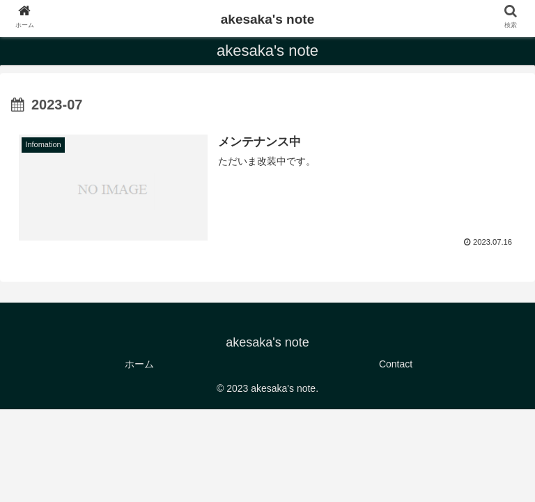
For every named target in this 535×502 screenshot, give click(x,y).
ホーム (139, 364)
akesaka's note (267, 19)
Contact (395, 364)
